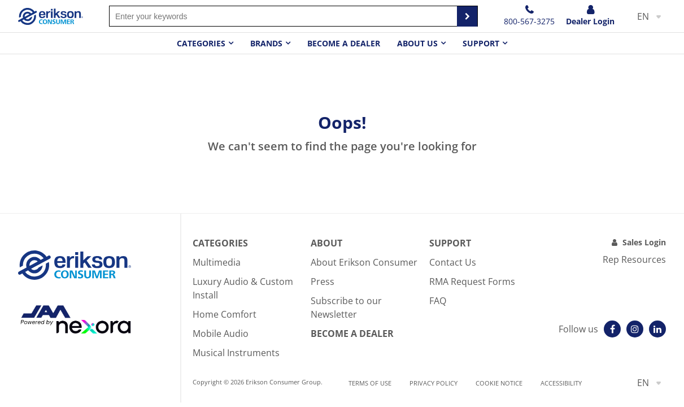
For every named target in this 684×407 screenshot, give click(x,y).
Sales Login (644, 242)
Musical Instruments (236, 353)
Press (322, 281)
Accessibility (561, 383)
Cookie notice (499, 383)
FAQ (437, 301)
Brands (266, 43)
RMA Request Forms (472, 281)
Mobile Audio (221, 333)
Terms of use (369, 383)
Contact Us (452, 262)
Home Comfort (224, 314)
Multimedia (217, 262)
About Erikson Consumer (364, 262)
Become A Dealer (352, 333)
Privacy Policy (433, 383)
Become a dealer (343, 43)
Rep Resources (634, 259)
